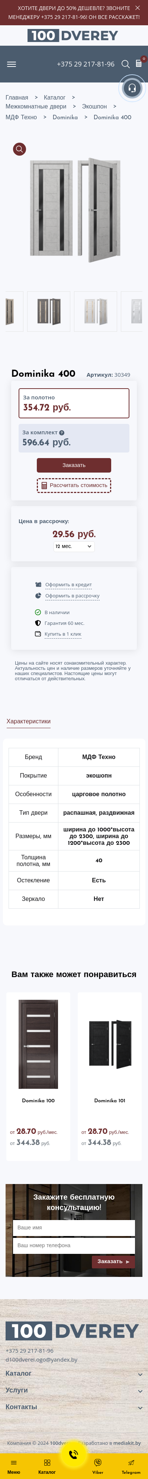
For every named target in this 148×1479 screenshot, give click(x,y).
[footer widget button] (74, 1374)
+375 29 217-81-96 (63, 16)
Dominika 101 (109, 1101)
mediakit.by (127, 1443)
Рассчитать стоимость (74, 485)
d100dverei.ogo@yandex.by (41, 1359)
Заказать (74, 465)
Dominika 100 (38, 1101)
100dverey (62, 1443)
